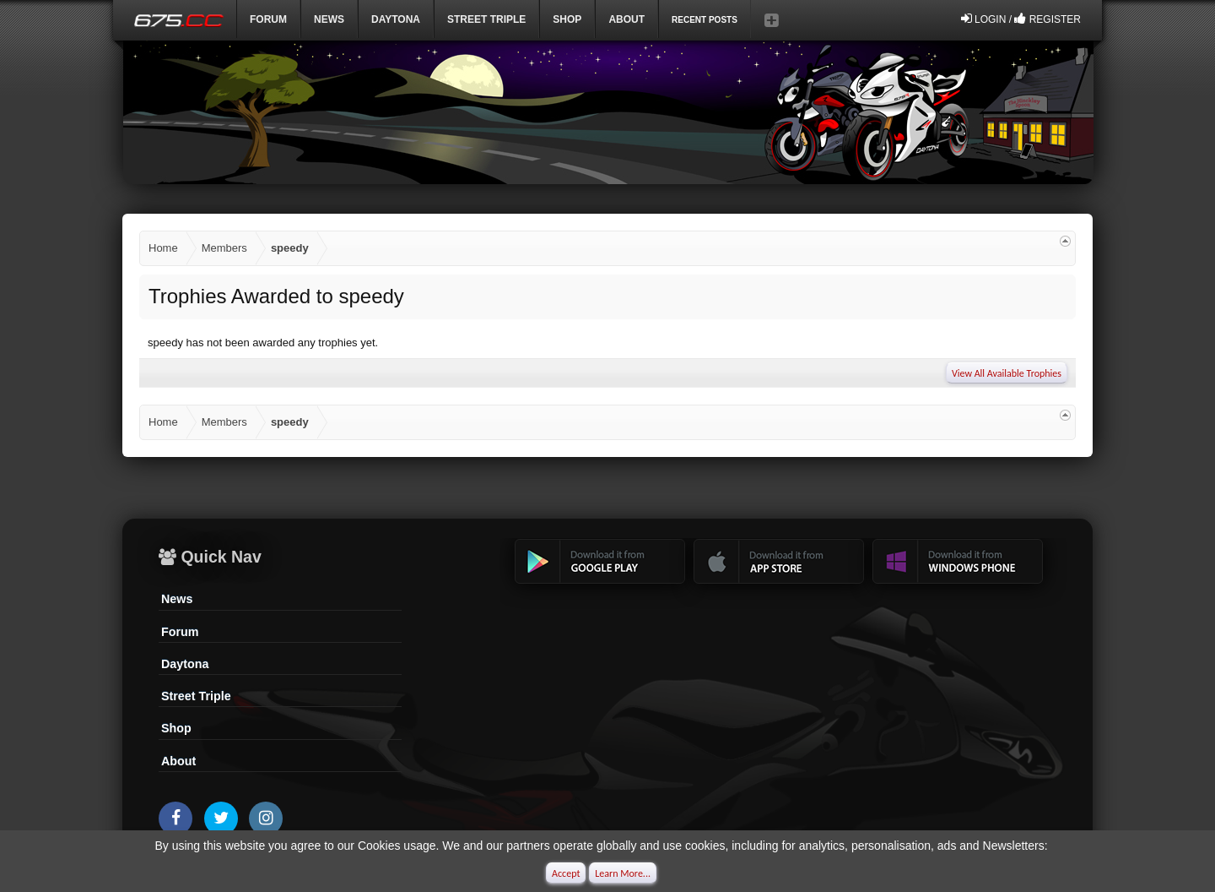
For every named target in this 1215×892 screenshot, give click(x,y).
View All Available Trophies (1006, 373)
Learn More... (623, 873)
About (178, 761)
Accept (566, 873)
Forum (268, 19)
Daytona (184, 664)
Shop (567, 19)
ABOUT (626, 19)
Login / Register (1021, 18)
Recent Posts (704, 19)
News (329, 19)
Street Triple (486, 19)
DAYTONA (395, 19)
